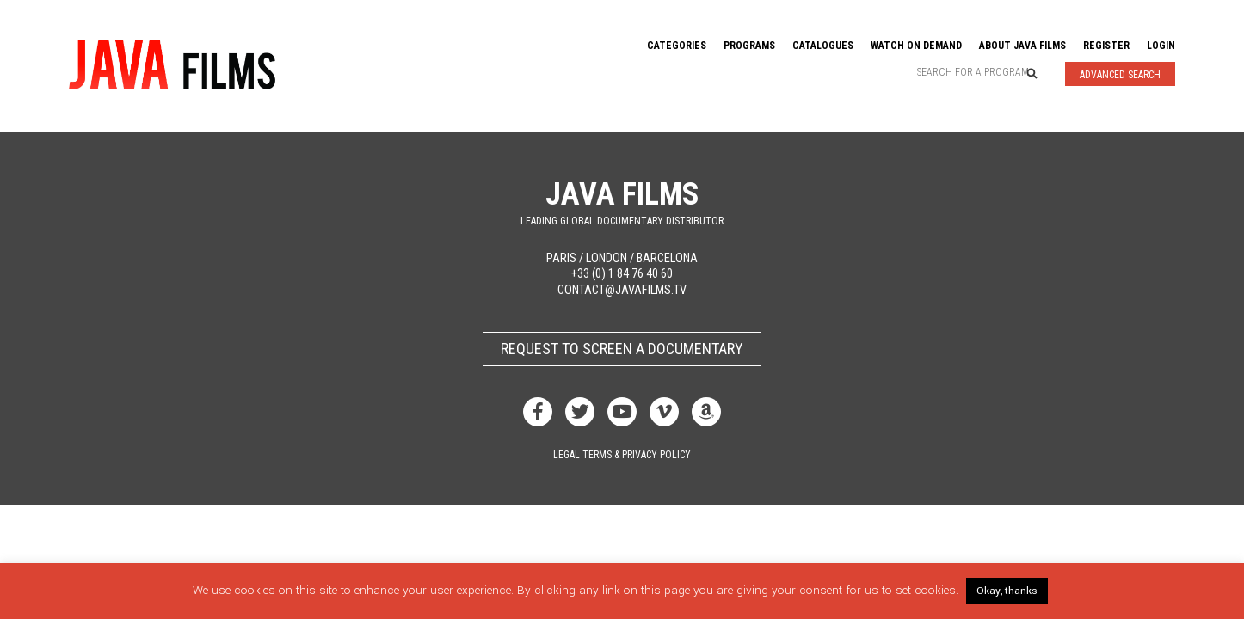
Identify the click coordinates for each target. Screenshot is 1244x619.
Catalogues (822, 46)
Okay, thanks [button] (1007, 591)
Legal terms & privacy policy (622, 455)
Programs (749, 46)
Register (1106, 46)
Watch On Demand (916, 46)
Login (1161, 46)
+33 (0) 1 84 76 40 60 (622, 274)
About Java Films (1022, 46)
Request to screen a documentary (622, 349)
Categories (676, 46)
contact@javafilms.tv (622, 290)
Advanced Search (1120, 75)
